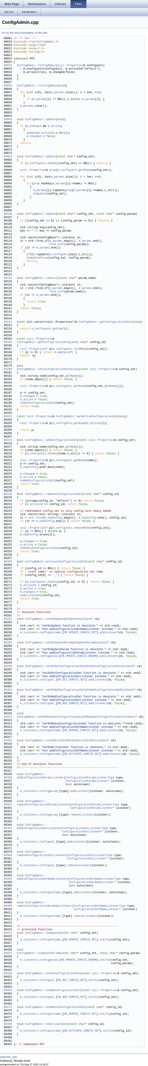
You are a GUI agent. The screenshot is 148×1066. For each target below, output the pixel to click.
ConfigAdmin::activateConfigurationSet (55, 562)
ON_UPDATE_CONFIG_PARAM (78, 656)
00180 (8, 369)
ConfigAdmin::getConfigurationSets (105, 322)
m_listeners (29, 633)
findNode (80, 349)
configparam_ (49, 656)
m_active (54, 126)
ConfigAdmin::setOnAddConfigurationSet (55, 690)
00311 (8, 717)
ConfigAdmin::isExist (41, 278)
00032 (8, 66)
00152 (8, 322)
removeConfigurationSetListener (39, 855)
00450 (8, 974)
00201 (8, 417)
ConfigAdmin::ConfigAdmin (36, 66)
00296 (8, 666)
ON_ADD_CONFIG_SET (71, 703)
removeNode (82, 528)
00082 (8, 157)
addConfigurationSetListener (37, 828)
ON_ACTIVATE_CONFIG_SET (81, 754)
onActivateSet (30, 595)
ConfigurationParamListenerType (90, 778)
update (31, 133)
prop (52, 170)
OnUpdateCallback (79, 619)
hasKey (52, 163)
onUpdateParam (37, 258)
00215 (8, 440)
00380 (8, 855)
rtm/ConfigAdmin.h (43, 42)
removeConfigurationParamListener (41, 805)
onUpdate (39, 194)
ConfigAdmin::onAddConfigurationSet (52, 990)
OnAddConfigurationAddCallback (110, 690)
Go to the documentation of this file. (25, 32)
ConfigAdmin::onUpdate (42, 933)
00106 (8, 214)
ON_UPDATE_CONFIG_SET (80, 633)
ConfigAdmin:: (35, 774)
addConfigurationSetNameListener (40, 879)
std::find (35, 518)
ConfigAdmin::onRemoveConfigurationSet (55, 1007)
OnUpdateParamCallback (91, 643)
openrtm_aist (8, 1057)
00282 (8, 619)
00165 (8, 342)
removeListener (81, 815)
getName (71, 376)
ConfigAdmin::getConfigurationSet (43, 342)
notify (104, 940)
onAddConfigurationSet (37, 481)
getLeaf (58, 329)
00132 (8, 278)
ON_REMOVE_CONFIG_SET (80, 730)
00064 (8, 120)
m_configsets (36, 163)
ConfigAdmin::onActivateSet (46, 1024)
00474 (8, 1007)
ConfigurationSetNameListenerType (95, 879)
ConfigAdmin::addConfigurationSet (51, 440)
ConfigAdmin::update (40, 120)
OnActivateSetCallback (91, 741)
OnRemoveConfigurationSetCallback (109, 717)
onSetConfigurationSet (37, 403)
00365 (8, 828)
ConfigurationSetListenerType (85, 828)
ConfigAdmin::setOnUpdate (44, 619)
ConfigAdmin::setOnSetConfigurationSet (55, 666)
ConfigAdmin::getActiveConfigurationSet (87, 417)
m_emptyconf (63, 352)
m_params (57, 93)
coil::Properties (70, 66)
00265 (8, 562)
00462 (8, 990)
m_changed (34, 126)
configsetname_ (50, 633)
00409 (8, 906)
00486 (8, 1024)
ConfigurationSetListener (81, 832)
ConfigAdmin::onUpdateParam (38, 953)
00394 (8, 879)
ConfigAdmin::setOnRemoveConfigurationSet (49, 717)
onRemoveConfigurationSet (39, 548)
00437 (8, 953)
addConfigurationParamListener (39, 778)
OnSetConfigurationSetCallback (110, 666)
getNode (84, 170)
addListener (109, 633)
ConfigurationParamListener (87, 781)
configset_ (47, 680)
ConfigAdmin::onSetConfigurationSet (52, 974)
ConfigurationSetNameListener (91, 882)
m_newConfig (29, 467)
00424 (8, 933)
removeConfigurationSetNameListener (43, 906)
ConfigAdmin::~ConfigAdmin (37, 86)
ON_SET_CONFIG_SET (71, 680)
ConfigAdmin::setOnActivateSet (48, 741)
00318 (8, 741)
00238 (8, 494)
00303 (8, 690)
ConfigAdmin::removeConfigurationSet (53, 494)
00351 (8, 805)
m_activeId (46, 133)
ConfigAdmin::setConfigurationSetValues (48, 369)
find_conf (56, 244)
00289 (8, 643)
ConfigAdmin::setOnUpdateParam (48, 643)
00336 (8, 778)
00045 (8, 86)
